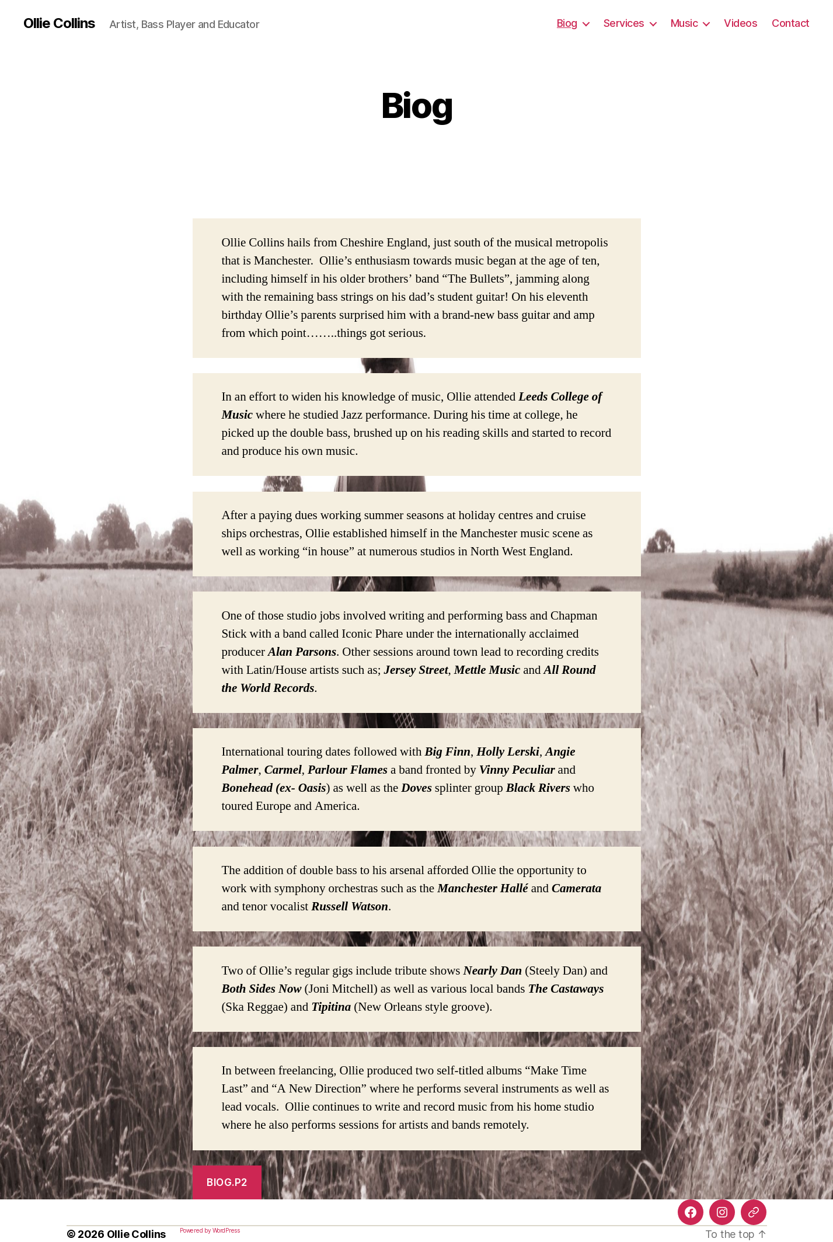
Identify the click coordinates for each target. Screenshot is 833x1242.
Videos (740, 23)
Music (684, 23)
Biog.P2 (227, 1182)
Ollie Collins (59, 23)
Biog (567, 23)
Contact (791, 23)
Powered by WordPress (210, 1230)
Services (624, 23)
